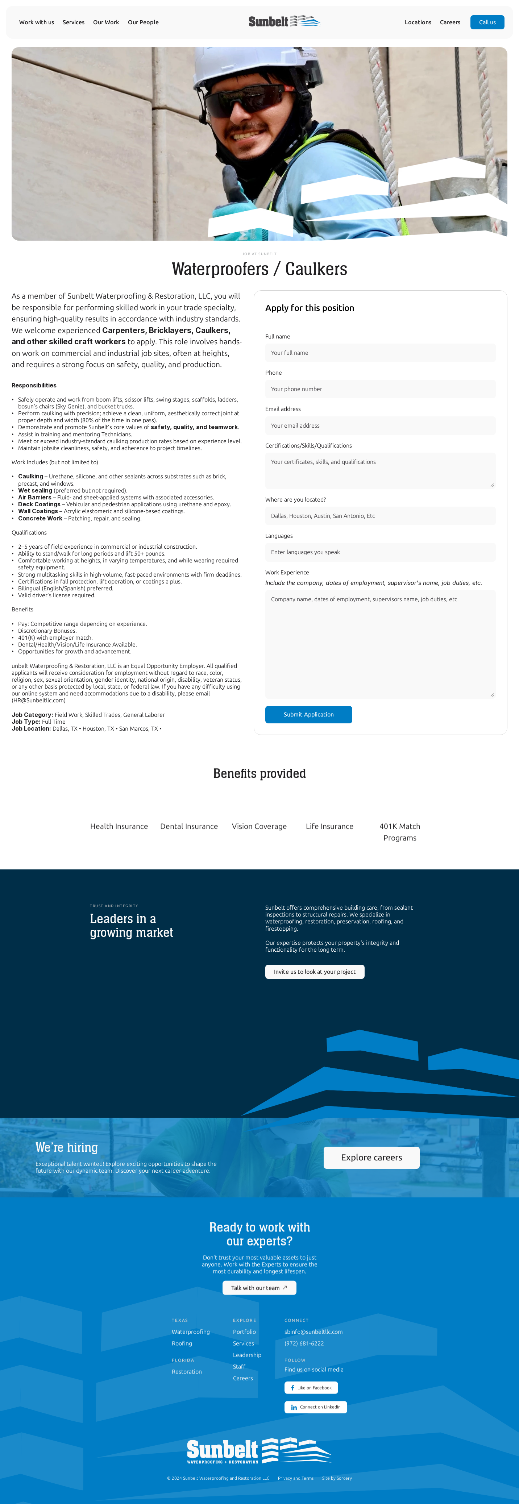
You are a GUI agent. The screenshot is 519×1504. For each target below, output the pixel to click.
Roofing (182, 1342)
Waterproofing (191, 1331)
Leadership (247, 1354)
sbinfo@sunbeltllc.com (314, 1331)
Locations (418, 22)
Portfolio (244, 1331)
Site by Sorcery (337, 1477)
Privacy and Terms (296, 1477)
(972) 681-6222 (304, 1342)
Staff (239, 1366)
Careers (450, 22)
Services (73, 22)
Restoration (187, 1371)
